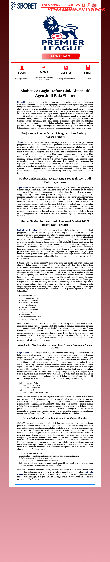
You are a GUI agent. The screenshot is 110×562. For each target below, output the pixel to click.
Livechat (66, 72)
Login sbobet (23, 352)
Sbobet (20, 142)
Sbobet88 (21, 102)
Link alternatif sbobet (27, 230)
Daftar (44, 72)
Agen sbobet (22, 187)
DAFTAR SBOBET (61, 56)
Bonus (88, 72)
